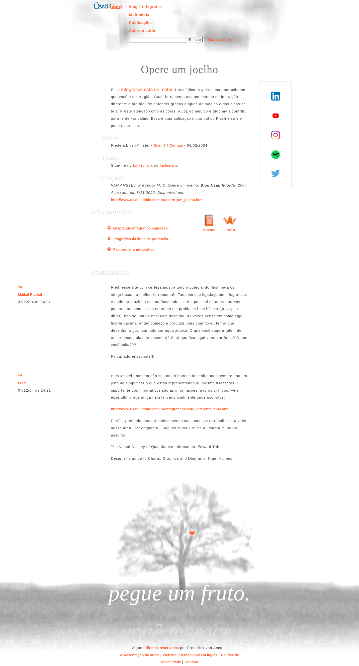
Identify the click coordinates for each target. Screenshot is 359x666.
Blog (133, 7)
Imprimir (209, 230)
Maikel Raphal (30, 295)
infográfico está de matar (147, 89)
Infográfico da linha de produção (140, 239)
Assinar (229, 230)
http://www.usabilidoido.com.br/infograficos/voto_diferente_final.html (170, 409)
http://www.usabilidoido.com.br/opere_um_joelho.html (157, 200)
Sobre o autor (142, 31)
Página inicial (108, 5)
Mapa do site (220, 40)
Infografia (151, 7)
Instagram (168, 165)
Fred (22, 383)
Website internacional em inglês (190, 655)
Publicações (141, 23)
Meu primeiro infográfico (133, 249)
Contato (176, 145)
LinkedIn (140, 165)
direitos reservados (162, 648)
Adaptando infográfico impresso (140, 228)
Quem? (159, 145)
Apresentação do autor (139, 655)
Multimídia (139, 15)
